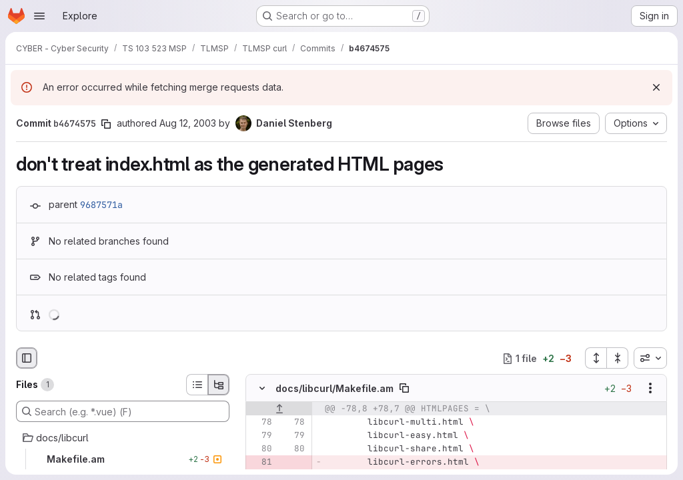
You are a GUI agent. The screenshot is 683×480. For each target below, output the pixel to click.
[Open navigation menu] (39, 16)
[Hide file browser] (26, 358)
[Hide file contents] (262, 389)
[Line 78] (260, 422)
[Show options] (650, 389)
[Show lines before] (279, 409)
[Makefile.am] (122, 459)
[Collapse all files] (617, 358)
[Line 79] (260, 436)
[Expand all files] (595, 358)
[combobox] (650, 358)
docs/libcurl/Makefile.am (334, 388)
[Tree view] (218, 384)
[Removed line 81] (260, 462)
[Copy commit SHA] (106, 124)
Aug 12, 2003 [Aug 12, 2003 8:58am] (187, 123)
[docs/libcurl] (122, 438)
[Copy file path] (404, 389)
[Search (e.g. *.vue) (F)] (122, 411)
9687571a (101, 205)
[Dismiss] (656, 87)
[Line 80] (260, 449)
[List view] (196, 384)
